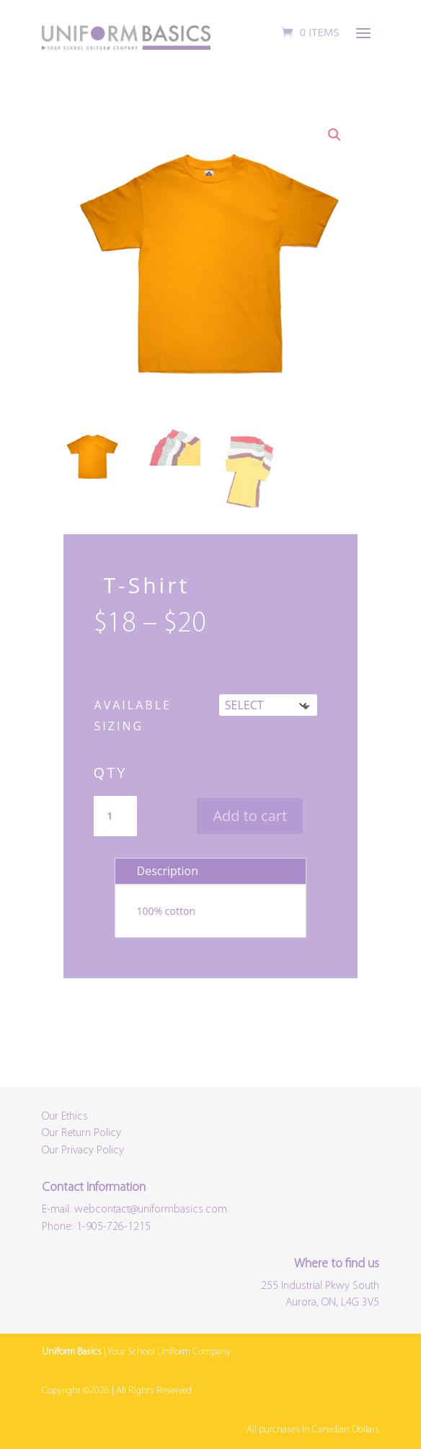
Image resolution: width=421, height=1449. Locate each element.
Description (167, 871)
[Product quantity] (115, 816)
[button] (334, 135)
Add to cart (250, 815)
